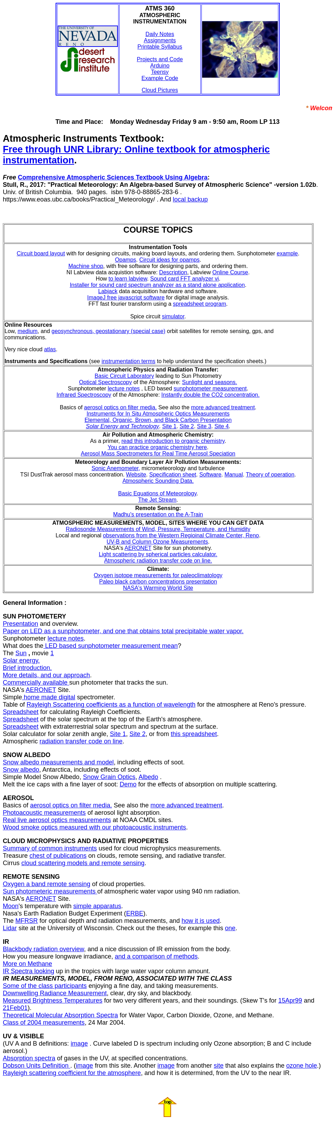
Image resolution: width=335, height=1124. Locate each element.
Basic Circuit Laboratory (124, 376)
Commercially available (36, 682)
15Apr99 (290, 1000)
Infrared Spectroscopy (84, 395)
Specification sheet (172, 475)
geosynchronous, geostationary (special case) (108, 331)
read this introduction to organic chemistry (172, 441)
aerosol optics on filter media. (120, 407)
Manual (233, 475)
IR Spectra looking (28, 971)
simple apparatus (97, 906)
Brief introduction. (27, 667)
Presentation (20, 623)
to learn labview (127, 279)
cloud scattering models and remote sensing (82, 863)
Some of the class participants (45, 985)
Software (210, 475)
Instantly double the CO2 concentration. (210, 395)
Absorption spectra (29, 1058)
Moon (11, 906)
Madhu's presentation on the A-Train (158, 514)
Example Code (160, 78)
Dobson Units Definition (36, 1065)
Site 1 (169, 426)
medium (27, 331)
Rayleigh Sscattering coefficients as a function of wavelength (111, 704)
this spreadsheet (194, 733)
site (218, 1065)
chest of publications (57, 855)
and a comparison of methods (156, 956)
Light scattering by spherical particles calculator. (158, 554)
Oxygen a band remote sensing (46, 884)
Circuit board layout (41, 253)
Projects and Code (160, 59)
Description (173, 272)
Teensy (160, 72)
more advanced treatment (223, 407)
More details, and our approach (46, 675)
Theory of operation (270, 475)
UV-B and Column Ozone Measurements (157, 542)
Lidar (10, 928)
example (287, 253)
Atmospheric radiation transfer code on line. (158, 561)
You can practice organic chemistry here (157, 447)
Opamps (125, 260)
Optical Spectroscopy (105, 382)
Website (136, 475)
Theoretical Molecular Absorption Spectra (60, 1015)
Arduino (159, 66)
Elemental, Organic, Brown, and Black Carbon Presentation (158, 420)
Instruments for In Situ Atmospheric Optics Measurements (157, 414)
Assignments (160, 40)
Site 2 (187, 426)
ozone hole (301, 1065)
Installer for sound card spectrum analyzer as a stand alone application (157, 285)
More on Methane (27, 963)
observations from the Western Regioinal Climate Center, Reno (181, 535)
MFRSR (26, 920)
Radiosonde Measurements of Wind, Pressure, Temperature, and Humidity (158, 529)
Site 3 (204, 426)
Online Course (230, 272)
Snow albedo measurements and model (58, 762)
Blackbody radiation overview (43, 949)
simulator (173, 316)
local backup (190, 199)
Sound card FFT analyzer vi (184, 279)
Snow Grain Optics (109, 776)
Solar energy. (21, 660)
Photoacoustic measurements (44, 812)
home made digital (48, 697)
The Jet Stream (157, 500)
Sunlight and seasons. (209, 382)
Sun (21, 653)
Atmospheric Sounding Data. (158, 481)
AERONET (137, 548)
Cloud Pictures (160, 90)
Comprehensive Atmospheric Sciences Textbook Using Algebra (112, 177)
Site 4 (221, 426)
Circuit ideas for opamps (169, 260)
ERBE (134, 913)
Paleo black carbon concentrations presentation (158, 582)
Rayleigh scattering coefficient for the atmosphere (72, 1072)
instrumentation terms (128, 361)
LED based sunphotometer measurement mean (110, 645)
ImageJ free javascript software (125, 298)
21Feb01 (15, 1007)
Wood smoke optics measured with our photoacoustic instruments (94, 827)
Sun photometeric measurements (50, 891)
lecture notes (124, 388)
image (79, 1043)
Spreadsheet (20, 711)
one (230, 928)
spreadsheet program (199, 304)
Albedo (148, 776)
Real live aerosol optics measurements (57, 820)
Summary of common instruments (50, 848)
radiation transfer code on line (81, 741)
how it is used (200, 920)
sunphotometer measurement (210, 388)
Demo (128, 784)
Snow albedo (21, 769)
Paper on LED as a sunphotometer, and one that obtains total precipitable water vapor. (123, 631)
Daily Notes (159, 34)
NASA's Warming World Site (158, 588)
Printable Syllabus (159, 47)
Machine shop (85, 266)
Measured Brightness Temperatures (52, 1000)
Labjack (107, 291)
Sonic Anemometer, (116, 468)
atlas (50, 349)
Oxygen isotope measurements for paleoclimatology (158, 575)
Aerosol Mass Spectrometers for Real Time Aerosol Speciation (158, 454)
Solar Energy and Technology (122, 426)
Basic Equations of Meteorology (157, 493)
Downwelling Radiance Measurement (55, 993)
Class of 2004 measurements (44, 1022)
